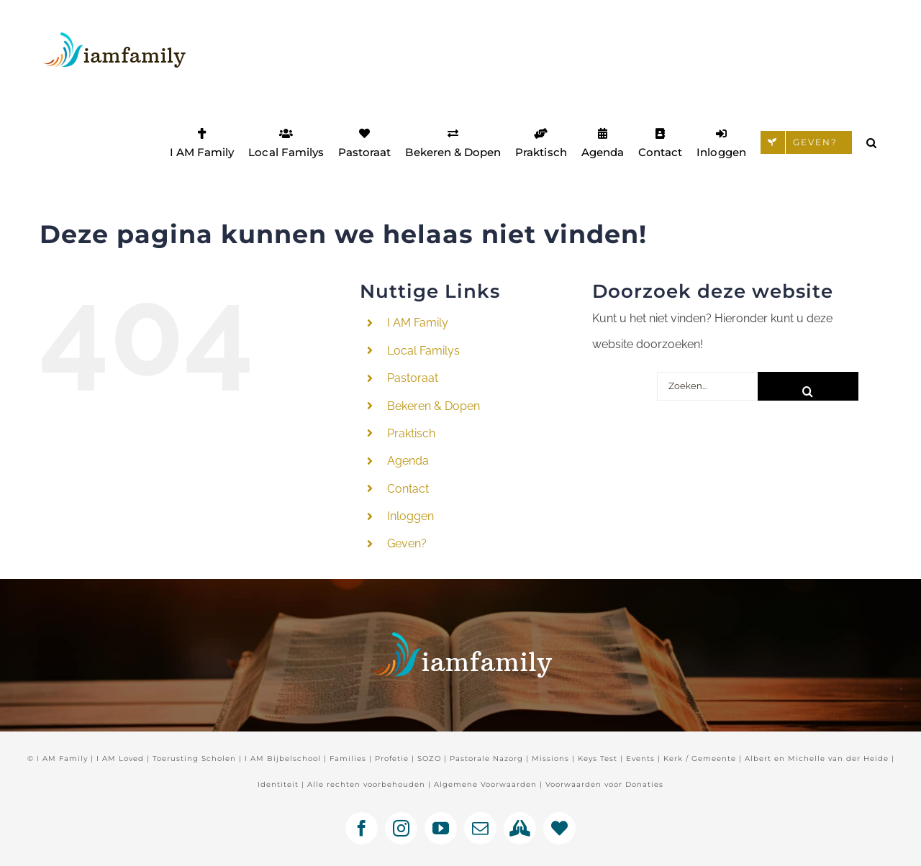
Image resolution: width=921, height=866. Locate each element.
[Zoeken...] (707, 386)
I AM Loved (120, 758)
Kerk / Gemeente (699, 758)
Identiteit (278, 784)
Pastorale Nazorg (486, 758)
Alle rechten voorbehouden (366, 784)
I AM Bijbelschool (283, 758)
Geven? (407, 543)
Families (348, 758)
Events (640, 758)
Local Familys (423, 350)
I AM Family (417, 322)
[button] (871, 142)
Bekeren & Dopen (433, 406)
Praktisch (411, 433)
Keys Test (597, 758)
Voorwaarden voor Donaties (604, 784)
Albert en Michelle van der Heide (817, 758)
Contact (408, 489)
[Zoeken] (808, 386)
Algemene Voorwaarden (485, 784)
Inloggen (410, 516)
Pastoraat (412, 378)
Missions (550, 758)
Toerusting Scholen (194, 758)
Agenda (408, 461)
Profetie (392, 758)
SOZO (429, 758)
